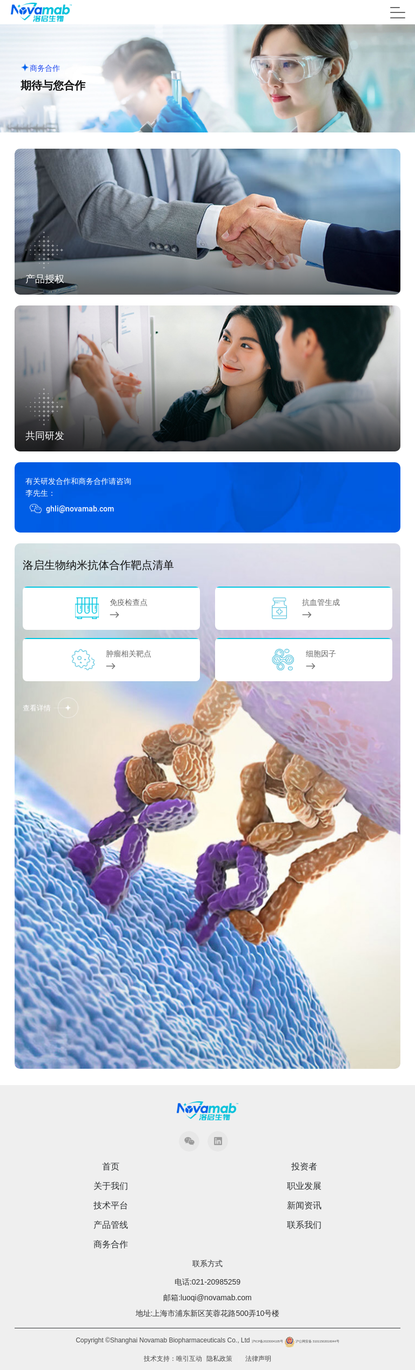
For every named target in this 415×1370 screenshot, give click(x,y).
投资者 (304, 1166)
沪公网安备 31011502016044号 (311, 1341)
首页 (110, 1166)
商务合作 (110, 1244)
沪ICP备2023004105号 (267, 1341)
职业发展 (304, 1186)
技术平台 (110, 1205)
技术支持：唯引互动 (173, 1358)
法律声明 (258, 1358)
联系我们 (304, 1225)
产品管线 (110, 1225)
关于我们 (110, 1186)
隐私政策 (219, 1358)
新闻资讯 (304, 1205)
